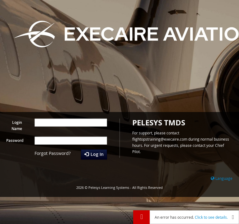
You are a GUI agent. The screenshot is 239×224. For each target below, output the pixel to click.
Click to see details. (211, 217)
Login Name (17, 125)
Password (14, 140)
